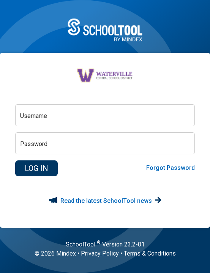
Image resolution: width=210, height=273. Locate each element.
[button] (36, 168)
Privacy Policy (100, 253)
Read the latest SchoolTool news (105, 200)
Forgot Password (170, 167)
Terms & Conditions (150, 253)
